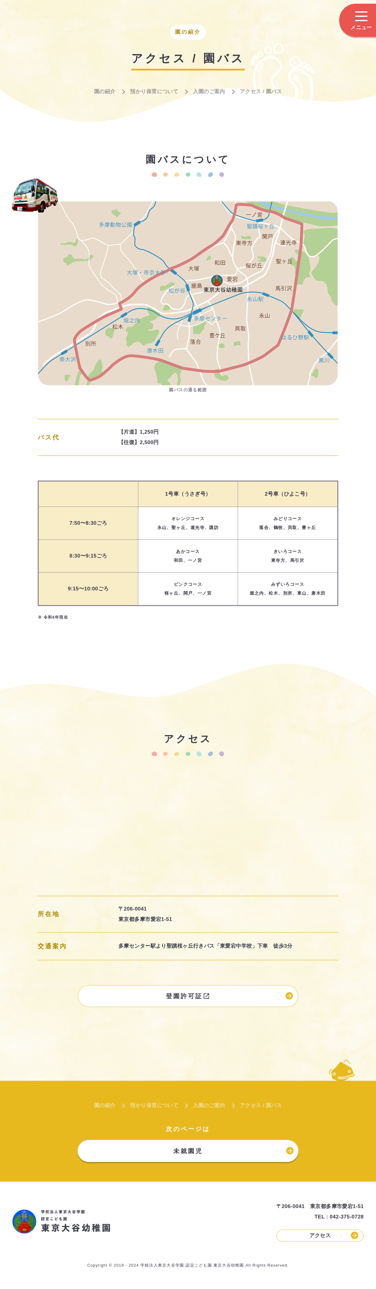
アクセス (333, 1235)
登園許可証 (229, 996)
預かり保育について (154, 91)
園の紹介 (105, 91)
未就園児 (233, 1150)
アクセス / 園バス (261, 91)
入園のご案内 (209, 91)
